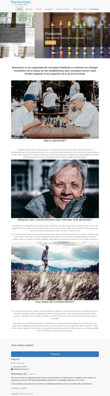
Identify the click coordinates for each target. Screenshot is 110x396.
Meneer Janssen (10, 38)
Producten (55, 354)
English (24, 388)
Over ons (32, 374)
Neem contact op (17, 363)
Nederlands (15, 388)
